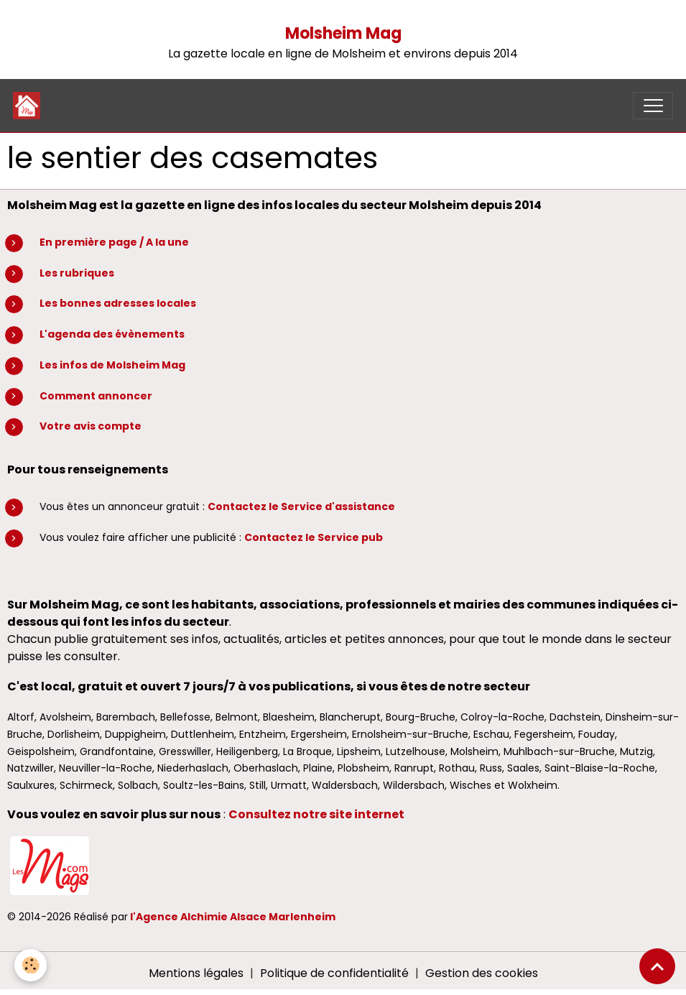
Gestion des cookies (481, 973)
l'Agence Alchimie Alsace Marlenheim (232, 917)
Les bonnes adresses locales (118, 303)
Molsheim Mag (343, 33)
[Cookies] (30, 965)
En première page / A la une (114, 242)
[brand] (30, 105)
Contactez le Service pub (313, 537)
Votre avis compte (91, 426)
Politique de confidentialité (334, 973)
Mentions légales (196, 973)
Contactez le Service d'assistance (301, 506)
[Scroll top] (657, 966)
